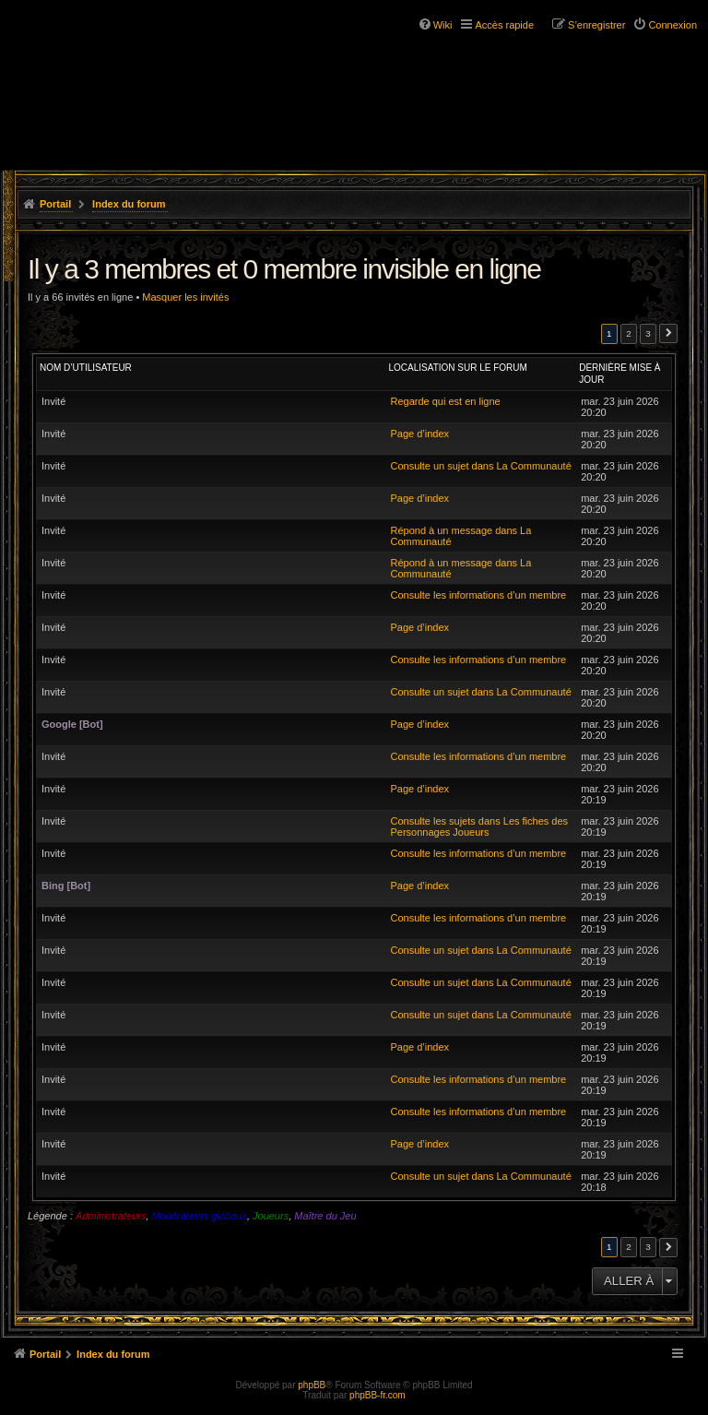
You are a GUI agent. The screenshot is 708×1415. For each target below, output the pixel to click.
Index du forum (128, 203)
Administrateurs (111, 1215)
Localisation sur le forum (457, 368)
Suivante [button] (668, 333)
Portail (55, 203)
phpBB (311, 1385)
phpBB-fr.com (377, 1395)
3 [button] (648, 333)
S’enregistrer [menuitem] (596, 24)
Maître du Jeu (325, 1215)
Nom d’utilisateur (86, 368)
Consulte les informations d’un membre (478, 594)
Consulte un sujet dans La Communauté (480, 465)
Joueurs (271, 1215)
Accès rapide (504, 24)
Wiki (443, 24)
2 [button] (628, 333)
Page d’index (419, 433)
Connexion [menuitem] (672, 24)
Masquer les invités (185, 297)
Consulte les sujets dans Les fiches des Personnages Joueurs (479, 826)
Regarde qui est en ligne (445, 401)
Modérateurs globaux (199, 1215)
